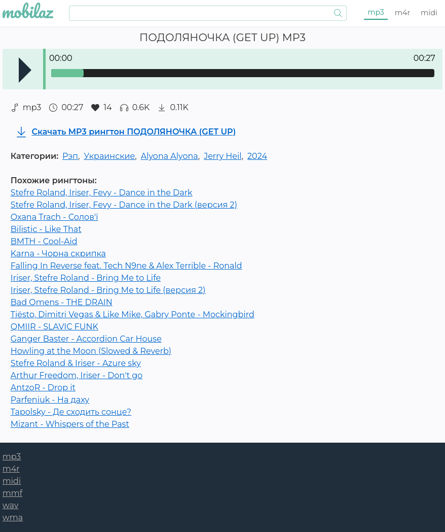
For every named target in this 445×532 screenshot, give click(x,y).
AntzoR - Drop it (43, 387)
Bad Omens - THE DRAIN (62, 302)
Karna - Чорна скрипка (58, 253)
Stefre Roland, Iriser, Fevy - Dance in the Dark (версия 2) (124, 205)
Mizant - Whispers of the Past (70, 424)
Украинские (109, 156)
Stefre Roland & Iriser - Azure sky (76, 363)
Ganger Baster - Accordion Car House (86, 339)
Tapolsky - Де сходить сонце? (71, 412)
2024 (257, 156)
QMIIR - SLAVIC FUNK (54, 326)
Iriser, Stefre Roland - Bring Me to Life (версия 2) (108, 290)
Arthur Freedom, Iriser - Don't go (77, 375)
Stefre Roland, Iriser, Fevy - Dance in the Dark (102, 192)
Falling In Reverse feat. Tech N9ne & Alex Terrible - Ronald (126, 266)
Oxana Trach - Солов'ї (54, 217)
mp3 (375, 12)
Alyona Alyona (169, 156)
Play (25, 70)
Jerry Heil (222, 156)
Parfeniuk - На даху (50, 400)
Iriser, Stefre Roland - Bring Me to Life (86, 278)
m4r (403, 12)
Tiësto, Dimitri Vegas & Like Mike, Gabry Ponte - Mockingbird (132, 314)
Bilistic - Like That (46, 229)
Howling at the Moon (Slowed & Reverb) (91, 351)
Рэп (70, 156)
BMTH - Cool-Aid (44, 241)
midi (429, 12)
